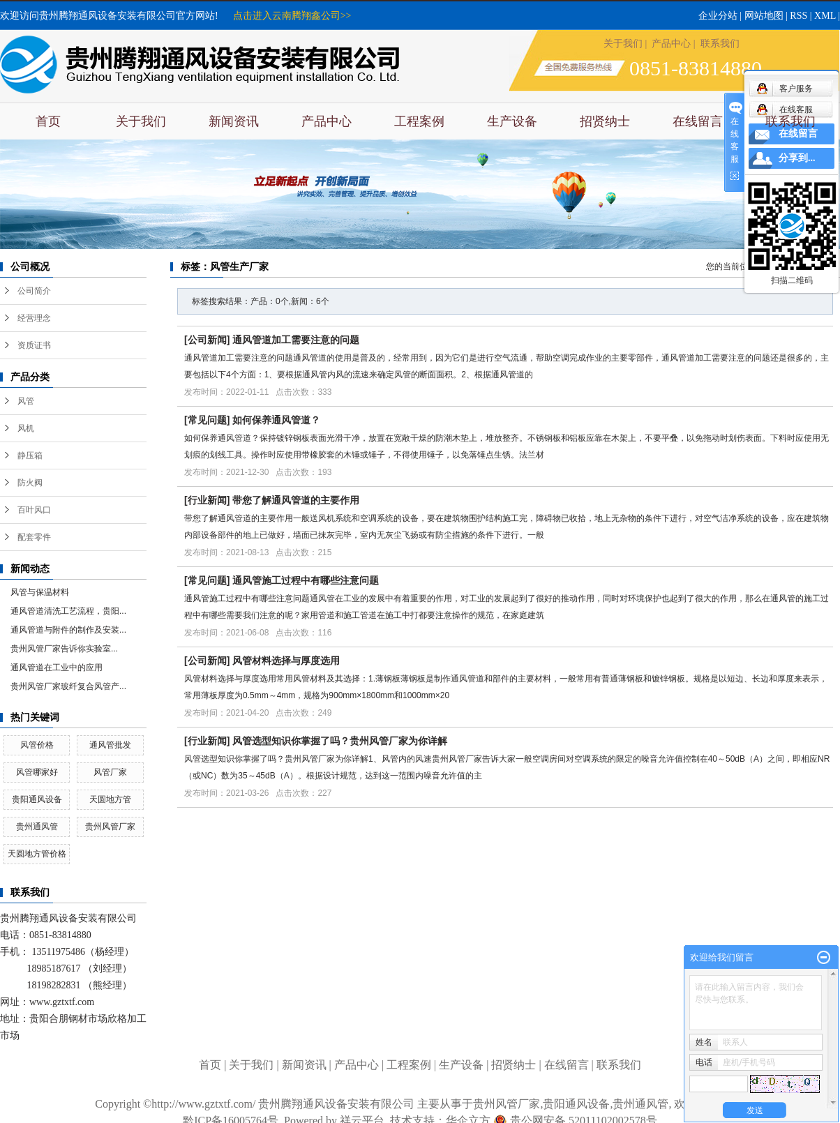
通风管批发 (110, 745)
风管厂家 (110, 772)
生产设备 (512, 121)
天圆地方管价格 (37, 854)
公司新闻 (207, 339)
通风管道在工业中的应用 (56, 667)
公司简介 (34, 291)
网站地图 (763, 15)
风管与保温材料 (39, 592)
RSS (798, 15)
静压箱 (30, 455)
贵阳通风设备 (37, 799)
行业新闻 (207, 500)
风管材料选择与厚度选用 (286, 660)
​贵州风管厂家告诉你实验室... (64, 649)
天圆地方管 (110, 799)
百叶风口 (34, 510)
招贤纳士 (605, 121)
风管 (25, 401)
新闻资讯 (234, 121)
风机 (25, 428)
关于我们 (623, 43)
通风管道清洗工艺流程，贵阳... (68, 611)
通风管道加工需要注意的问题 (295, 339)
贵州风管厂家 (110, 826)
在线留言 (698, 121)
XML (825, 15)
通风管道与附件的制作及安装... (68, 630)
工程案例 (419, 121)
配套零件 (34, 537)
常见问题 (207, 419)
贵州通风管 (37, 826)
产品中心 (671, 43)
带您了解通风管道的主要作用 (295, 500)
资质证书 (34, 345)
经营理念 (34, 318)
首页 (48, 121)
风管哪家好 (37, 772)
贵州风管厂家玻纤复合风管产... (68, 686)
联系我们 (720, 43)
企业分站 (717, 15)
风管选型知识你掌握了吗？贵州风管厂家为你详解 (339, 740)
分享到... (797, 158)
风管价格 (37, 745)
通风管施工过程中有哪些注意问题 (305, 580)
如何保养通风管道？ (276, 419)
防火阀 (30, 483)
